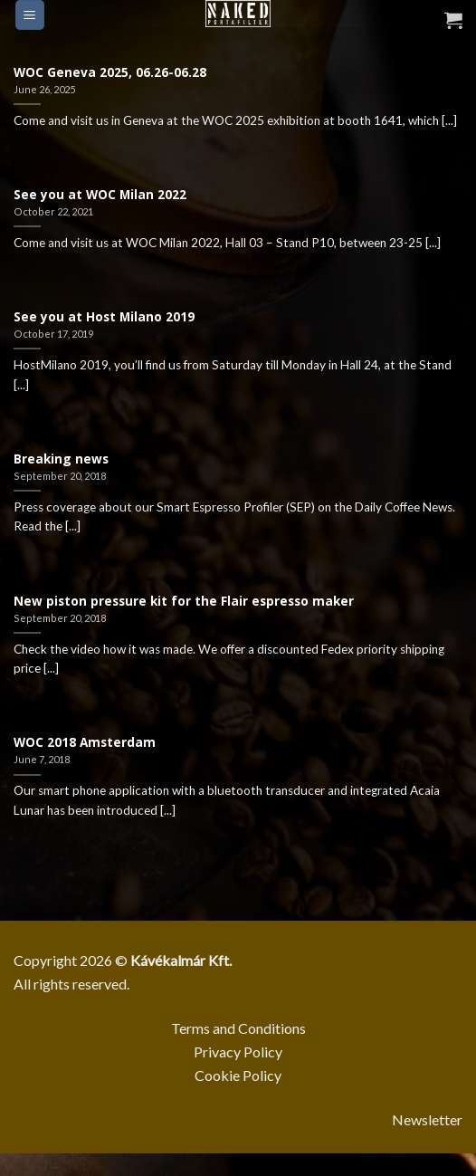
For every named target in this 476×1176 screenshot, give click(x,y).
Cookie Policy (238, 1075)
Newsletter (427, 1119)
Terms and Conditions (238, 1028)
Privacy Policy (238, 1051)
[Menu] (30, 15)
